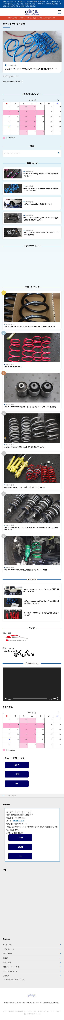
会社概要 (6, 976)
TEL (16, 784)
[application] (32, 684)
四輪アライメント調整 (11, 967)
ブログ (5, 958)
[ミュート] (54, 698)
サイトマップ (8, 945)
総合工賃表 (7, 962)
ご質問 (16, 774)
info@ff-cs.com (18, 821)
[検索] (58, 153)
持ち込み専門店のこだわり (15, 979)
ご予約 (16, 765)
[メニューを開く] (59, 11)
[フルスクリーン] (58, 698)
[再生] (5, 698)
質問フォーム (8, 953)
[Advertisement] (17, 265)
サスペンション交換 (10, 971)
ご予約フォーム (8, 949)
